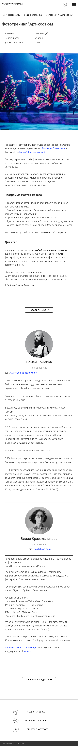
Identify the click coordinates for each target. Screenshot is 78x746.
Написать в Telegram (36, 720)
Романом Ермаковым (53, 148)
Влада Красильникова (39, 539)
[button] (75, 91)
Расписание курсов (39, 679)
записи (27, 651)
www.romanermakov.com (23, 372)
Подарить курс (39, 310)
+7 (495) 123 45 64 (35, 712)
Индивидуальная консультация (21, 647)
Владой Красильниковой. (32, 152)
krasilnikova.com (42, 549)
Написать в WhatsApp (37, 729)
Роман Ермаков (39, 362)
